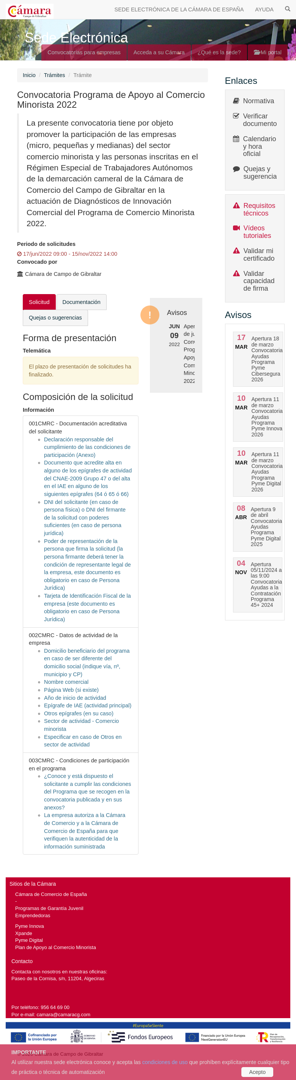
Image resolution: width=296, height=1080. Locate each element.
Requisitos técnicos (260, 209)
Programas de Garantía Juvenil (49, 908)
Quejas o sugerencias (55, 318)
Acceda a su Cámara (159, 52)
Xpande (23, 933)
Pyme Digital (29, 940)
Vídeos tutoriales (257, 231)
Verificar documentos (261, 120)
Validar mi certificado (259, 254)
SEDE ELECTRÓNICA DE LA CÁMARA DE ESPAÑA (179, 9)
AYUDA (264, 9)
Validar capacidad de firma (259, 281)
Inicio (29, 75)
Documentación (82, 302)
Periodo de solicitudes (46, 244)
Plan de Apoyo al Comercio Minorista (55, 947)
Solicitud (39, 302)
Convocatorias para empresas (84, 52)
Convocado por (37, 262)
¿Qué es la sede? (219, 52)
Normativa (258, 101)
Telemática (37, 351)
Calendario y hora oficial (259, 146)
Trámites (54, 75)
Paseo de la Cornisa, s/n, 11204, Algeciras (57, 978)
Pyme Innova (29, 926)
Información (38, 410)
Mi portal (268, 52)
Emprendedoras (32, 915)
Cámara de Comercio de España (51, 894)
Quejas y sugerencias (262, 172)
